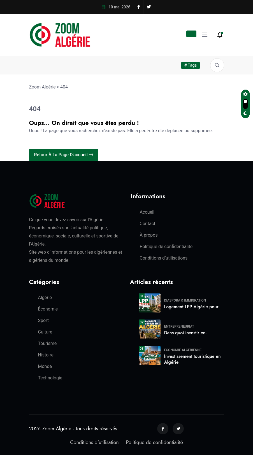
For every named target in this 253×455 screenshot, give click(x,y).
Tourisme (47, 343)
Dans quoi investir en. (185, 333)
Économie (48, 309)
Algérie (45, 297)
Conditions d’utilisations (164, 258)
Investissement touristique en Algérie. (192, 359)
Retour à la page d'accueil (63, 154)
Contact (147, 223)
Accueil (147, 212)
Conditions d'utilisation (94, 442)
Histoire (46, 355)
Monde (45, 366)
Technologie (50, 378)
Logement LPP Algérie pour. (192, 307)
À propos (149, 235)
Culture (45, 332)
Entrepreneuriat (179, 326)
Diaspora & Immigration (185, 300)
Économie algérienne (183, 350)
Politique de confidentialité (166, 246)
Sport (43, 320)
